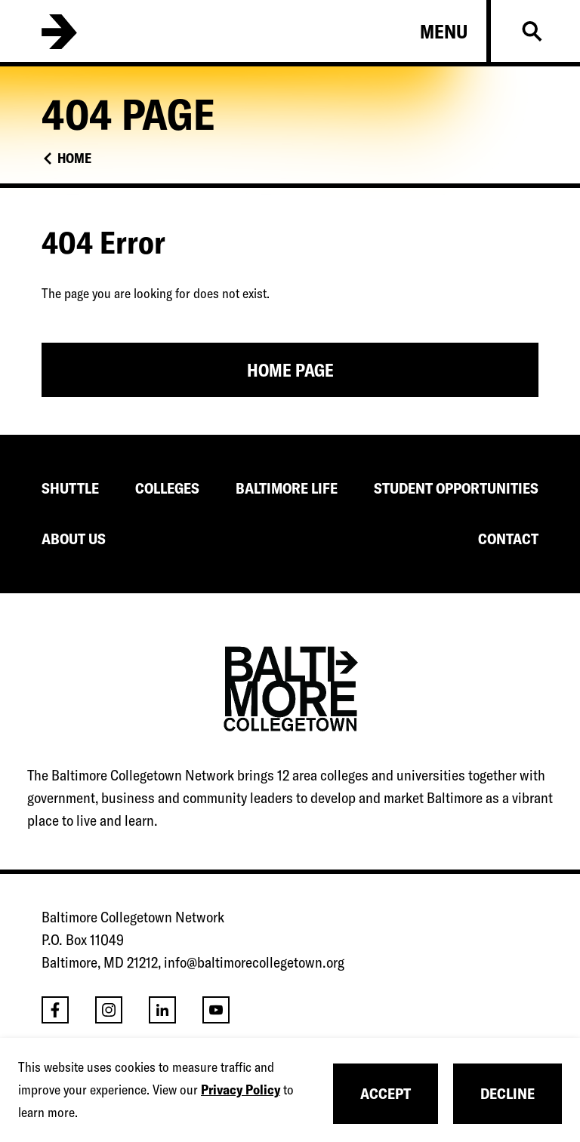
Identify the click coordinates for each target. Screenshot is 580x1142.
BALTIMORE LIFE (287, 488)
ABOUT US (74, 538)
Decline (507, 1093)
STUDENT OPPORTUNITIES (456, 488)
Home (74, 158)
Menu (443, 31)
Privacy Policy (240, 1089)
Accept (385, 1093)
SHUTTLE (70, 488)
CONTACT (508, 538)
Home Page (290, 370)
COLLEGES (167, 488)
